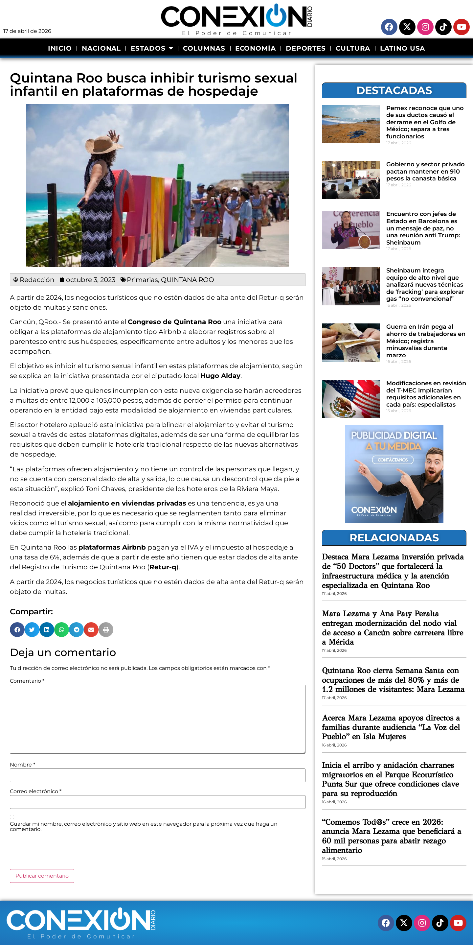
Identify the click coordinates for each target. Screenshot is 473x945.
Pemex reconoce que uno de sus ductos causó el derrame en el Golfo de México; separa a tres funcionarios (425, 122)
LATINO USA (402, 48)
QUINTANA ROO (187, 280)
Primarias (142, 280)
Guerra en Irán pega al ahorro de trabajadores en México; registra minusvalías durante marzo (425, 341)
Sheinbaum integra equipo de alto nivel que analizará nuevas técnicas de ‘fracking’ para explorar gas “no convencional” (425, 284)
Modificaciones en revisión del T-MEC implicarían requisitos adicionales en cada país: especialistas (426, 394)
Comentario (27, 681)
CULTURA (353, 48)
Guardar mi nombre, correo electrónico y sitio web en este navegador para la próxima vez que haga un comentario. (144, 826)
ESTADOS (152, 48)
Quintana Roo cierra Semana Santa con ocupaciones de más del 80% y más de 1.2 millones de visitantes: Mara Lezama (393, 680)
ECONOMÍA (255, 48)
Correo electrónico (35, 791)
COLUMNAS (204, 48)
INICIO (60, 48)
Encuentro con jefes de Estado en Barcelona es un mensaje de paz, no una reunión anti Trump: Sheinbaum (423, 228)
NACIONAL (101, 48)
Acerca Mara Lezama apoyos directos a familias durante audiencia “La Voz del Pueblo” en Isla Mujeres (391, 727)
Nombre (22, 765)
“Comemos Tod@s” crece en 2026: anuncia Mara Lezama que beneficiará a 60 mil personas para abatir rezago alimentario (391, 836)
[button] (17, 629)
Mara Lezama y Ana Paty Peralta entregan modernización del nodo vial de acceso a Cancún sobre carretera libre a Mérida (392, 628)
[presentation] (60, 853)
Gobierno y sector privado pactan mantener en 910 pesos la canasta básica (425, 171)
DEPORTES (306, 48)
